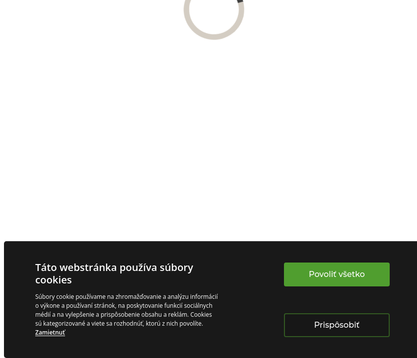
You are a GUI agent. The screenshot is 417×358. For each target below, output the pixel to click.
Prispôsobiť (336, 325)
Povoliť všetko (337, 274)
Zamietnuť (50, 332)
